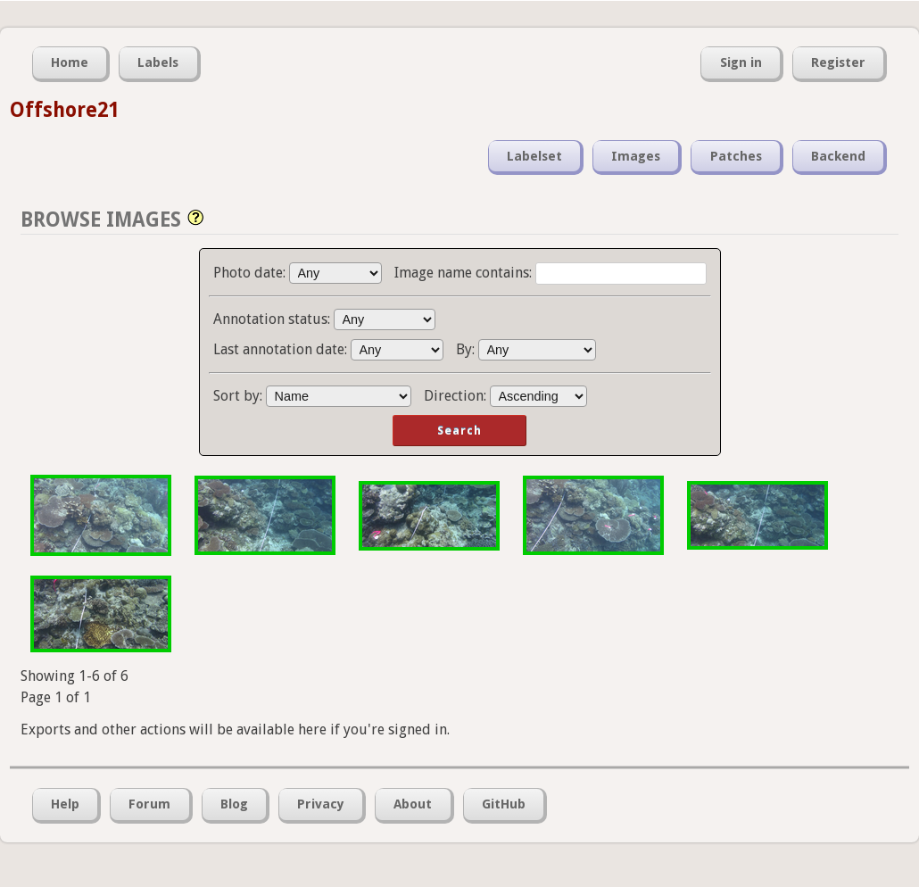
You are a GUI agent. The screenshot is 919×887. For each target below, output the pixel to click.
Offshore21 (64, 109)
